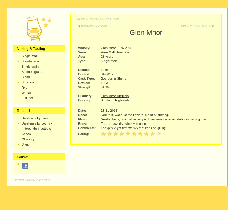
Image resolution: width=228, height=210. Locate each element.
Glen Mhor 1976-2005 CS (198, 25)
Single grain (30, 66)
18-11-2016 (109, 110)
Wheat (26, 92)
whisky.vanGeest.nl (38, 179)
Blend (26, 77)
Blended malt (31, 61)
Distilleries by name (35, 118)
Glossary (28, 139)
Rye (24, 87)
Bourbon (28, 82)
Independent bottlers (36, 128)
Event (115, 19)
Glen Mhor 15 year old (92, 25)
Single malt (29, 56)
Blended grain (32, 72)
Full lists (27, 98)
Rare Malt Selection (115, 52)
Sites (25, 144)
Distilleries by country (37, 123)
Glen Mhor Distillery (115, 96)
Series (26, 134)
